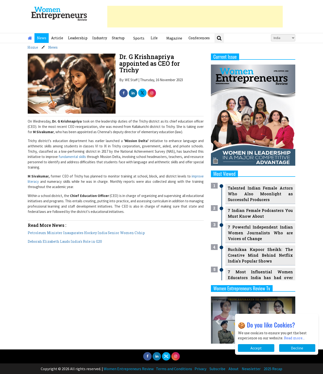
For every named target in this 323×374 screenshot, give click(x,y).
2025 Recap (273, 368)
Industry (99, 38)
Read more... (294, 338)
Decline (297, 348)
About (234, 368)
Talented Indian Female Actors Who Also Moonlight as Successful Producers (260, 193)
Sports (138, 38)
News (41, 38)
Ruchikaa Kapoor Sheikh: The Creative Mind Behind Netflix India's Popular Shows (260, 255)
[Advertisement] (195, 16)
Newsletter (251, 368)
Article (57, 38)
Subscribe (217, 368)
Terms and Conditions (174, 368)
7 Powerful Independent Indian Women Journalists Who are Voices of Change (260, 232)
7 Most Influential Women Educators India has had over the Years (260, 277)
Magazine (174, 38)
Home (32, 47)
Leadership (77, 38)
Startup (118, 38)
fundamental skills (72, 156)
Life (154, 38)
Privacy (200, 368)
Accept (256, 348)
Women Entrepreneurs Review (129, 368)
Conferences (199, 38)
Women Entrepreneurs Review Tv (241, 288)
